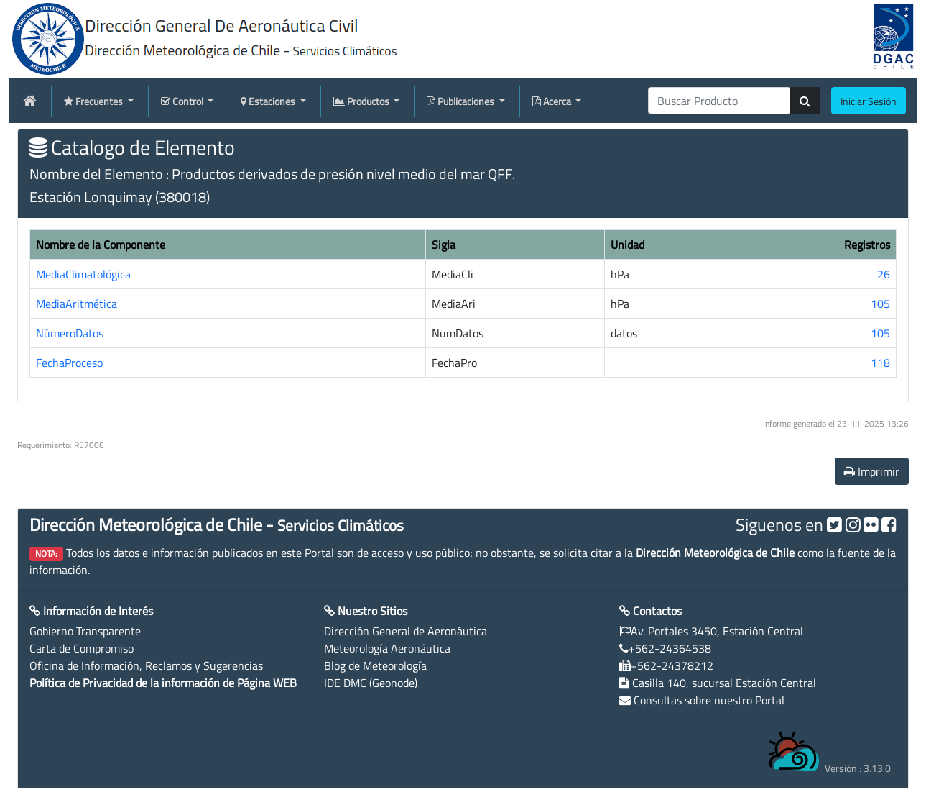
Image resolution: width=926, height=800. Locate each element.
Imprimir (871, 471)
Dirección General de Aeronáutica (405, 631)
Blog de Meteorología (375, 665)
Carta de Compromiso (81, 648)
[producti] (719, 100)
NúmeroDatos (69, 333)
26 (883, 274)
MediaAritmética (76, 303)
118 (880, 362)
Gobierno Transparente (85, 631)
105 (880, 303)
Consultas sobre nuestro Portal (709, 700)
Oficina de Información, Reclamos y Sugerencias (146, 665)
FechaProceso (69, 362)
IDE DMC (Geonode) (370, 682)
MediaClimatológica (83, 274)
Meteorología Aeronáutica (387, 648)
